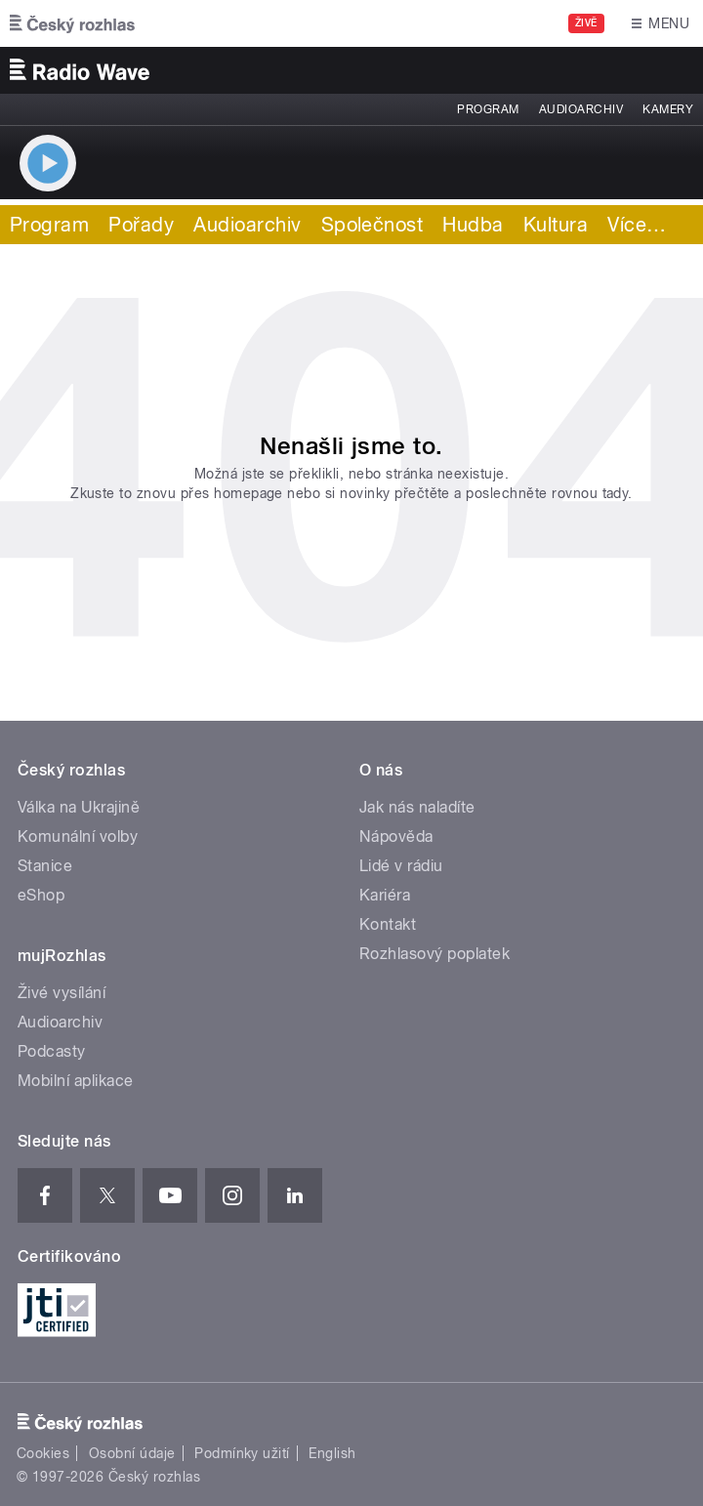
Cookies (43, 1453)
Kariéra (384, 895)
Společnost (372, 224)
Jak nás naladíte (417, 807)
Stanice (45, 866)
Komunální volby (78, 836)
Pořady (141, 224)
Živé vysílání (61, 992)
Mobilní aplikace (76, 1080)
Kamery (667, 109)
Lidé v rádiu (401, 866)
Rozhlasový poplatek (434, 953)
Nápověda (396, 836)
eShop (41, 895)
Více (636, 224)
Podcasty (52, 1051)
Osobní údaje (132, 1453)
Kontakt (387, 924)
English (332, 1453)
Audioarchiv (581, 109)
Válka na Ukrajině (79, 807)
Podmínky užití (242, 1453)
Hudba (472, 224)
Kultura (555, 224)
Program (487, 109)
